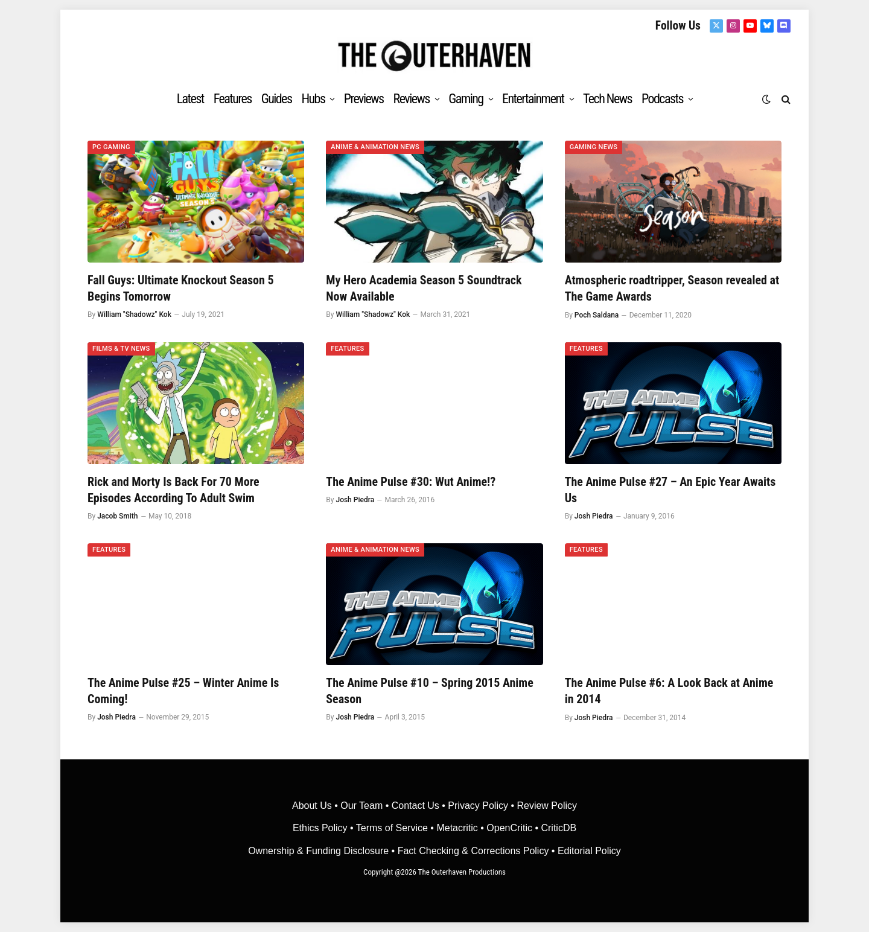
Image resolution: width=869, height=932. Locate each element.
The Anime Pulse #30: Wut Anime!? (410, 481)
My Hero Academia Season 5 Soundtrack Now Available (423, 288)
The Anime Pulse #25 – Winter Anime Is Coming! (183, 690)
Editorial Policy (589, 851)
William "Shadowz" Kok (134, 314)
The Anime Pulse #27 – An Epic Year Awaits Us (670, 489)
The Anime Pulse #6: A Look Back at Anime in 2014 (669, 690)
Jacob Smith (117, 516)
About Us (313, 805)
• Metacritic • (457, 828)
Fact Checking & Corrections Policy (473, 851)
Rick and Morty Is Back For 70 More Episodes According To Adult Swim (173, 489)
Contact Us (415, 805)
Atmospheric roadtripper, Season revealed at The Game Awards (672, 288)
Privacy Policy (478, 805)
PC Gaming (111, 147)
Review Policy (547, 805)
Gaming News (594, 147)
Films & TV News (121, 349)
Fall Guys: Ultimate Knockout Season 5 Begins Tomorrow (181, 288)
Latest (190, 98)
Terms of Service (392, 828)
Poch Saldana (597, 315)
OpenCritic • (513, 828)
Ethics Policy (321, 828)
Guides (276, 98)
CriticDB (558, 828)
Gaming (465, 98)
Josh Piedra (355, 500)
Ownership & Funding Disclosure (319, 851)
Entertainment (533, 98)
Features (233, 98)
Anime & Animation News (375, 147)
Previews (364, 98)
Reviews (411, 98)
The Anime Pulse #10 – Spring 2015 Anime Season (429, 690)
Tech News (607, 98)
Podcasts (662, 98)
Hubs (313, 98)
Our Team (361, 805)
